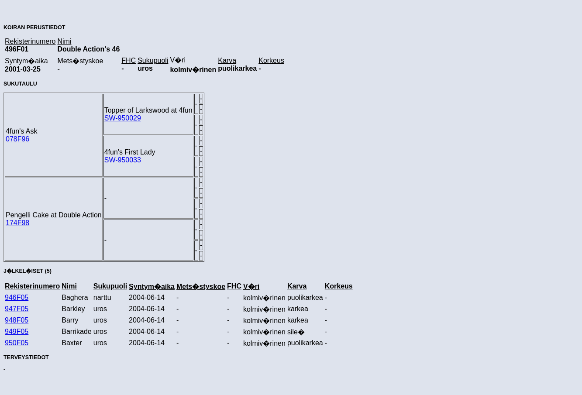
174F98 (17, 223)
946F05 (16, 297)
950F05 (16, 343)
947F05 (16, 309)
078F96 (17, 139)
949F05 (16, 331)
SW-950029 (122, 118)
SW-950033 (122, 160)
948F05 (16, 320)
